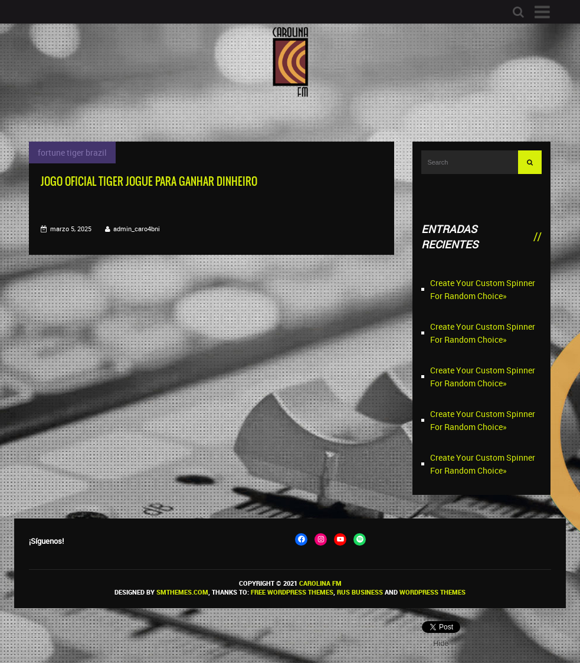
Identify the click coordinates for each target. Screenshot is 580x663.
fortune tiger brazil (72, 152)
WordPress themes (432, 591)
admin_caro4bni (136, 228)
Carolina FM (320, 583)
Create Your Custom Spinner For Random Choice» (482, 289)
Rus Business (360, 591)
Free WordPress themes (292, 591)
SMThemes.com (182, 591)
